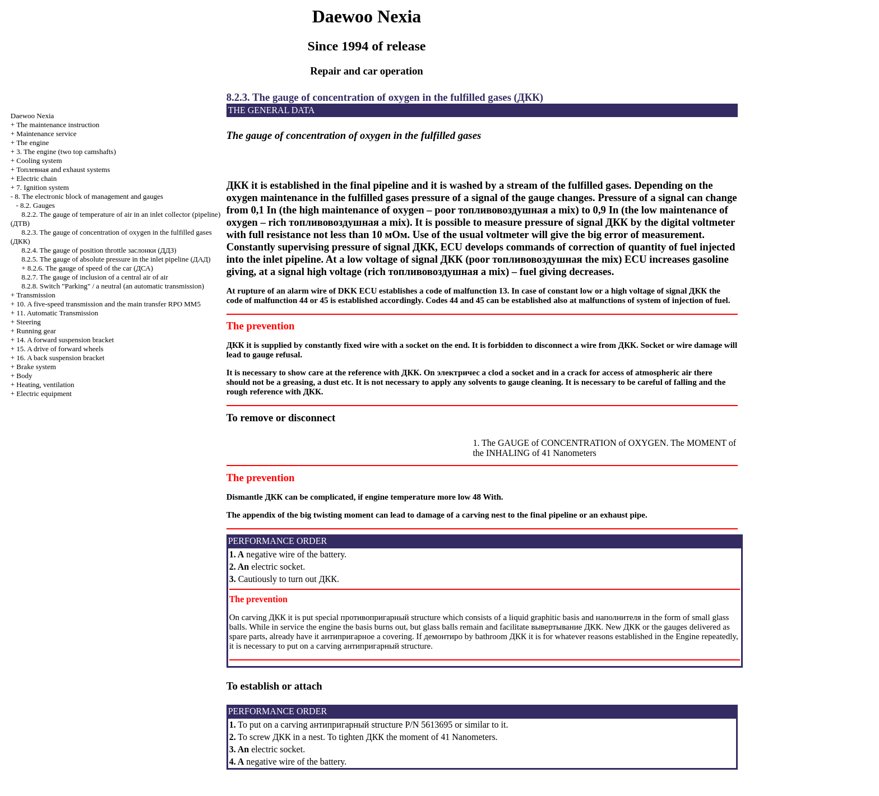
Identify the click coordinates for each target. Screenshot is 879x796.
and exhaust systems (63, 169)
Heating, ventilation (45, 384)
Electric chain (36, 178)
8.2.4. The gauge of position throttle (98, 250)
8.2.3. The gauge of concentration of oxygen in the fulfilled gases (384, 97)
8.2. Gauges (37, 205)
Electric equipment (44, 393)
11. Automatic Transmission (57, 313)
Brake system (35, 366)
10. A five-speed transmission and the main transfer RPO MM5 (108, 304)
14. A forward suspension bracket (65, 340)
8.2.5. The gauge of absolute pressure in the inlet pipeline (115, 259)
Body (24, 375)
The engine (32, 142)
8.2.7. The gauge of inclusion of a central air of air (94, 277)
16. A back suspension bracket (60, 357)
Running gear (35, 331)
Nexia (32, 115)
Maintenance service (46, 133)
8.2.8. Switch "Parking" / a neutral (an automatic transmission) (112, 286)
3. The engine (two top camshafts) (65, 151)
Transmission (35, 295)
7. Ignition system (42, 187)
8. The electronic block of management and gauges (89, 196)
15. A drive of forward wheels (59, 349)
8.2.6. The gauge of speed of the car (90, 268)
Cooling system (39, 160)
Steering (28, 322)
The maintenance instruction (57, 124)
